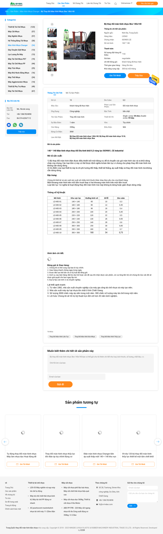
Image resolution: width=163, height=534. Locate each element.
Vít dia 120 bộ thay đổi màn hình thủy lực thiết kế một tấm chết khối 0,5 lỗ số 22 (138, 457)
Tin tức (8, 498)
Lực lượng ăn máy (21, 54)
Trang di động (10, 505)
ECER (82, 530)
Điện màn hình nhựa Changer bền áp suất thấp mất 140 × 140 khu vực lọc (100, 457)
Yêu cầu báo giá (147, 3)
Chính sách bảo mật (13, 509)
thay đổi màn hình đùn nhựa (85, 337)
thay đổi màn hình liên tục (59, 337)
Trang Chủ (9, 488)
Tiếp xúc (21, 132)
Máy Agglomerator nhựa (21, 82)
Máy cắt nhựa (21, 31)
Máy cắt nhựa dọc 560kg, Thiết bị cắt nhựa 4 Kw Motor (77, 501)
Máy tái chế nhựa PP (21, 63)
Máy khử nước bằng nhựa (21, 73)
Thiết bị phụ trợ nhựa (21, 86)
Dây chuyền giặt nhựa (21, 50)
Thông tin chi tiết (54, 93)
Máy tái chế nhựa (21, 91)
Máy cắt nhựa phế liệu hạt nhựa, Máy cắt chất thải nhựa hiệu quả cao (76, 491)
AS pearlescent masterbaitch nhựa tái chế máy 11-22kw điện (42, 509)
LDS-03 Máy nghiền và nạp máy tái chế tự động (42, 489)
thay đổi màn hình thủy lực (111, 337)
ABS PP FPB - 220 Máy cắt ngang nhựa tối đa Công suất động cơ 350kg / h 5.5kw (77, 511)
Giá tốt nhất (115, 75)
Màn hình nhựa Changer (21, 45)
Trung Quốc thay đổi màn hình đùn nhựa (22, 528)
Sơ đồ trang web (11, 502)
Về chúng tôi (10, 495)
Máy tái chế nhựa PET (21, 59)
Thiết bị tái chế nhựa (21, 27)
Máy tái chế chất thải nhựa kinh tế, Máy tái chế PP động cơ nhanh (42, 499)
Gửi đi (60, 384)
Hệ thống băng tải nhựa (21, 40)
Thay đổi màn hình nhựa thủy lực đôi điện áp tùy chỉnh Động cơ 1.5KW (60, 457)
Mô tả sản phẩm (72, 93)
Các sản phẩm (10, 491)
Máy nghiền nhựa (21, 36)
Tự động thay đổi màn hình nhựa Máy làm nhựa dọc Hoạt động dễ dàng (21, 457)
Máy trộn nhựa (21, 68)
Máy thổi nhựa (21, 77)
